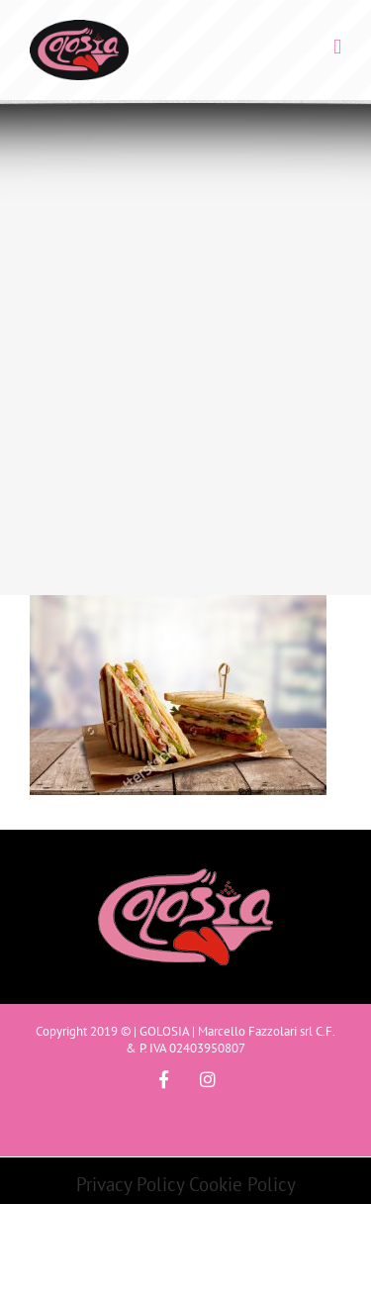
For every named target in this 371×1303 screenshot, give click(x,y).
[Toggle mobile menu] (337, 47)
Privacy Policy (130, 1184)
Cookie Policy (242, 1184)
